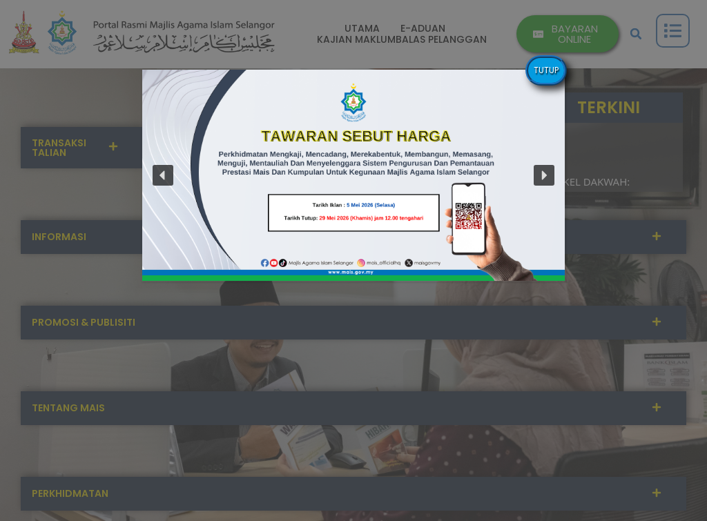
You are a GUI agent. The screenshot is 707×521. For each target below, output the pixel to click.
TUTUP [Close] (546, 70)
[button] (163, 175)
